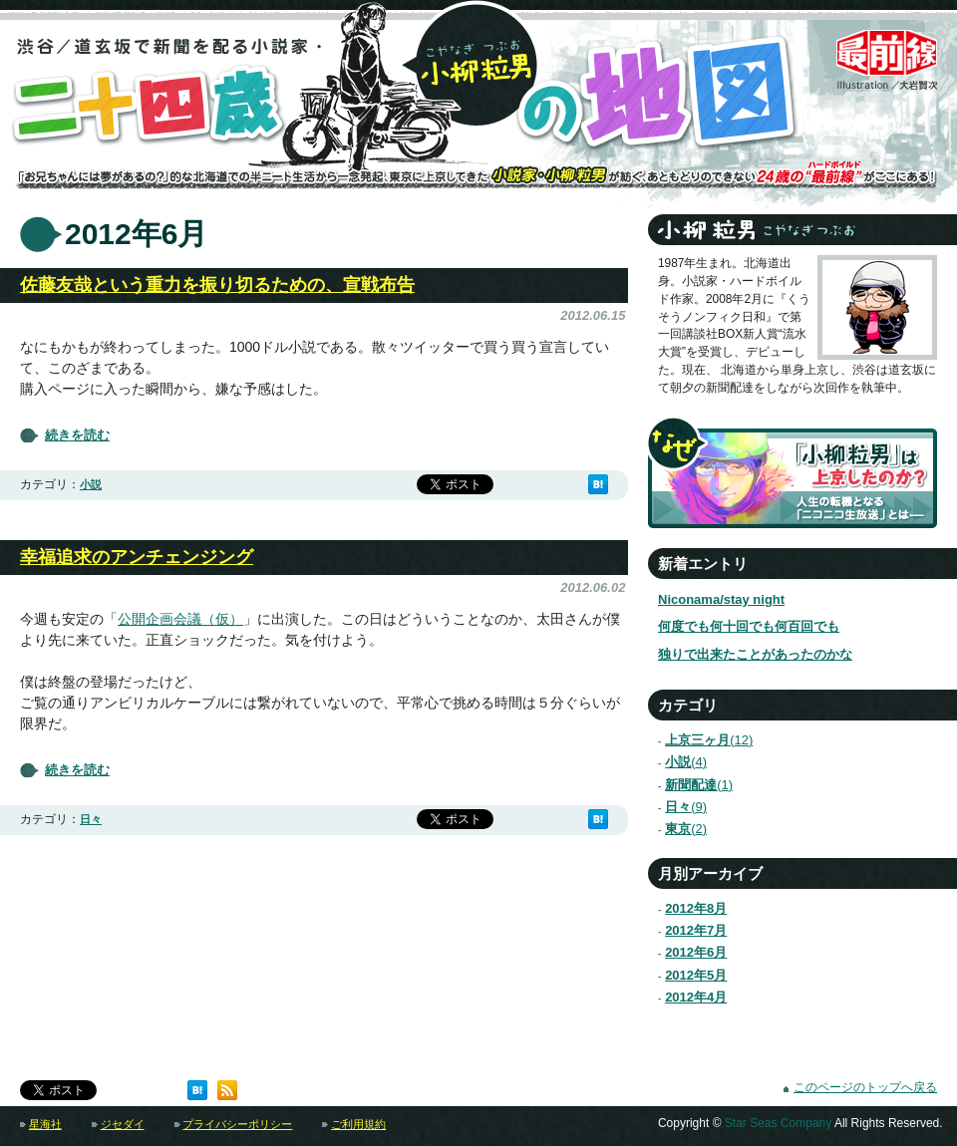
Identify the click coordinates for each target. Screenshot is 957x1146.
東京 (677, 828)
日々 (91, 819)
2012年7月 (696, 930)
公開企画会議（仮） (180, 619)
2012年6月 (696, 952)
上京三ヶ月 (700, 739)
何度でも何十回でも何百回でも (748, 626)
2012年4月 (696, 997)
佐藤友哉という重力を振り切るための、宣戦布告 (217, 285)
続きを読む (77, 435)
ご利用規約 (358, 1124)
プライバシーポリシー (237, 1124)
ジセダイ (123, 1124)
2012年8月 (696, 908)
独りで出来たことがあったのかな (755, 654)
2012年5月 (696, 975)
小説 (91, 484)
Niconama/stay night (721, 599)
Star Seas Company (778, 1123)
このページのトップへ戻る (865, 1087)
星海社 (45, 1124)
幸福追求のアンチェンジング (136, 557)
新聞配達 (690, 784)
